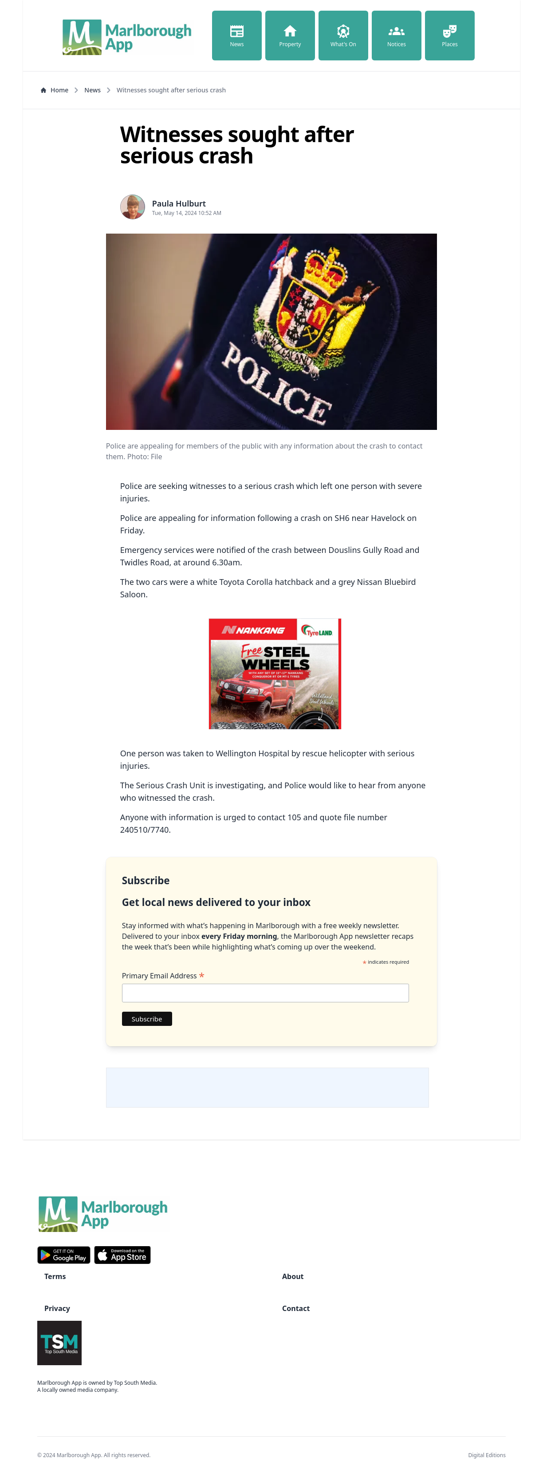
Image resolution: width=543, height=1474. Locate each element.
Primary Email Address (163, 975)
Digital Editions (487, 1455)
